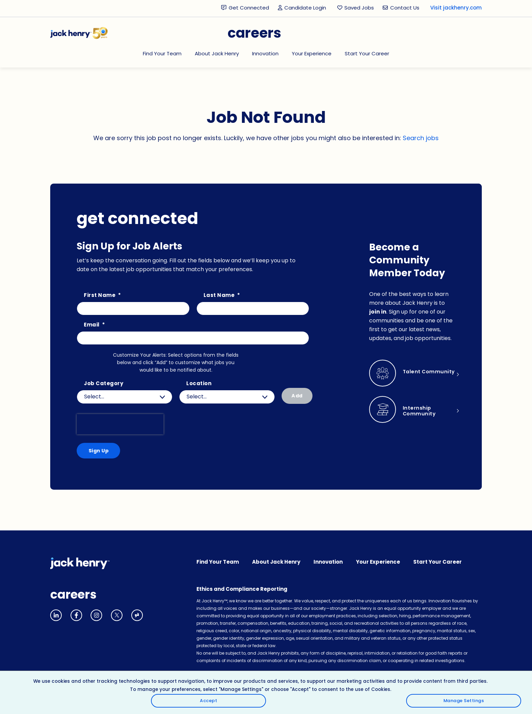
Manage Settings (500, 696)
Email (94, 325)
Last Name (222, 295)
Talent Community (419, 375)
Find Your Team (162, 53)
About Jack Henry (217, 53)
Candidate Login (303, 8)
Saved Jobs (359, 7)
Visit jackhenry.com (456, 8)
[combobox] (227, 397)
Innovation (265, 53)
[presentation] (120, 424)
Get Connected (249, 7)
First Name (102, 295)
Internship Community (419, 411)
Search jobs (421, 138)
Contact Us (404, 7)
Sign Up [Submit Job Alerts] (98, 451)
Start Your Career (367, 53)
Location (198, 384)
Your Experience (311, 53)
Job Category (103, 384)
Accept (501, 677)
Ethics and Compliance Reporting (241, 590)
